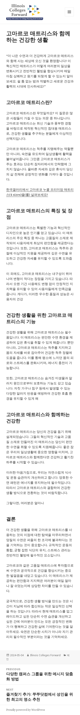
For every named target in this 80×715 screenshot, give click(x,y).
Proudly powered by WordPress (25, 710)
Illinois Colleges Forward (45, 655)
